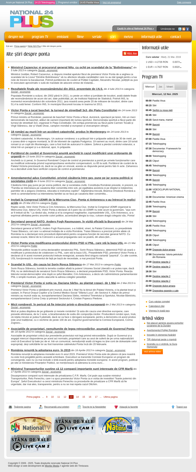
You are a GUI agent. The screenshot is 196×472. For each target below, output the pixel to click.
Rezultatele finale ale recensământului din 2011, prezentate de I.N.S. (57, 88)
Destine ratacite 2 (161, 262)
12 (65, 397)
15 (83, 397)
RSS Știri (132, 53)
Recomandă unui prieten (56, 407)
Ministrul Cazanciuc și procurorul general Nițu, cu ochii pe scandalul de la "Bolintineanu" (72, 67)
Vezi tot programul (111, 2)
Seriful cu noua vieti (163, 110)
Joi (160, 86)
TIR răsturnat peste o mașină (161, 339)
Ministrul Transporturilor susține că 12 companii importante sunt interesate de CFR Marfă (72, 368)
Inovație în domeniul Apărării (161, 335)
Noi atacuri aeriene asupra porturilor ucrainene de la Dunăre (165, 324)
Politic (54, 203)
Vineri (169, 86)
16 (90, 397)
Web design (14, 466)
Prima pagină (20, 46)
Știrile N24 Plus (34, 46)
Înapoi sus (181, 407)
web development (32, 466)
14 (77, 397)
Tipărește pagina (22, 407)
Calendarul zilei (156, 306)
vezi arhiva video (152, 351)
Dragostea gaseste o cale (166, 290)
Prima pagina (33, 397)
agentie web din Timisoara (75, 466)
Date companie (184, 2)
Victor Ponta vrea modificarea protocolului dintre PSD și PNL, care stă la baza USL (67, 243)
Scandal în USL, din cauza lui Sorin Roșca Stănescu (46, 264)
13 (71, 397)
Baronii (156, 124)
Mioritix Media (52, 466)
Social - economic (48, 70)
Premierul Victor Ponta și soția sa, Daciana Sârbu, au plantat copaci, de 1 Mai (63, 283)
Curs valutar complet (159, 301)
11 (58, 397)
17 (96, 397)
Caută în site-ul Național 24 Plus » (135, 28)
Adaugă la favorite (128, 407)
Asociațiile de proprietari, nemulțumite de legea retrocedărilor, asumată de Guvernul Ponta (72, 328)
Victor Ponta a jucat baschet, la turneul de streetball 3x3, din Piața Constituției (64, 110)
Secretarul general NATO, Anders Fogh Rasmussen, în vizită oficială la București (66, 221)
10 (52, 397)
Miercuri (149, 86)
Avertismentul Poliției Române (162, 330)
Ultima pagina (111, 397)
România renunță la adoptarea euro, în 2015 (40, 350)
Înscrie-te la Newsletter (94, 407)
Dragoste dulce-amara (164, 249)
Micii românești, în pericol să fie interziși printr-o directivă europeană (58, 304)
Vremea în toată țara (159, 310)
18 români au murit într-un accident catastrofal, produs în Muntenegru (58, 131)
